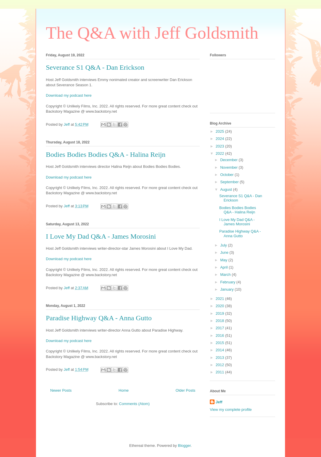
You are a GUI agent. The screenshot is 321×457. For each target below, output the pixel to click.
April (224, 267)
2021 (220, 298)
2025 (220, 131)
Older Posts (185, 390)
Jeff (219, 402)
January (227, 289)
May (224, 260)
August (226, 189)
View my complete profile (231, 409)
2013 (220, 357)
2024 (220, 138)
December (229, 160)
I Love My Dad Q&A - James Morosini (101, 236)
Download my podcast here (69, 95)
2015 (220, 343)
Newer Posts (61, 390)
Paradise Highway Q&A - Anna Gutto (99, 318)
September (230, 182)
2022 (220, 153)
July (224, 245)
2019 (220, 313)
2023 (220, 146)
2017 (220, 328)
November (229, 167)
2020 (220, 306)
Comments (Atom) (134, 404)
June (225, 252)
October (227, 174)
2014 (220, 350)
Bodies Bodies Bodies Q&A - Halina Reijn (105, 154)
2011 (220, 372)
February (228, 282)
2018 (220, 321)
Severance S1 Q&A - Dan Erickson (95, 67)
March (226, 274)
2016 (220, 335)
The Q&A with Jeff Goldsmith (152, 32)
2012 (220, 365)
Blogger (184, 445)
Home (124, 390)
